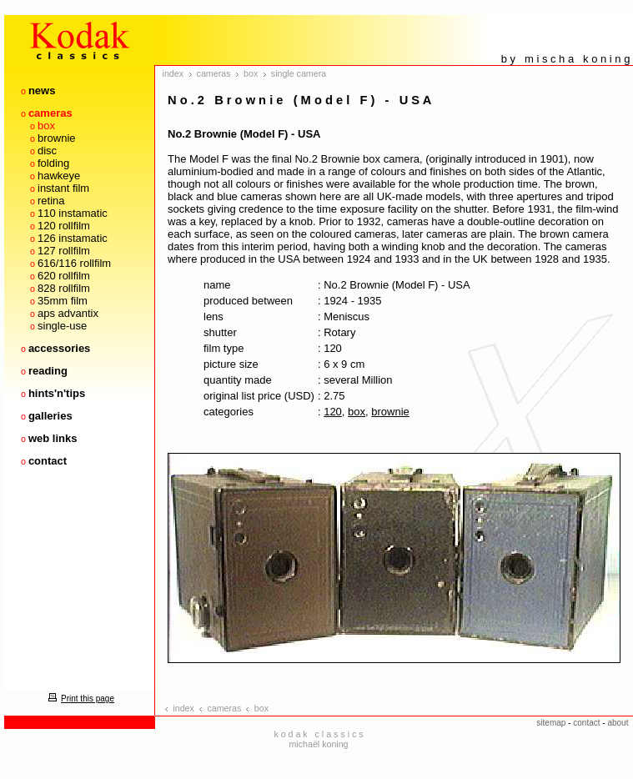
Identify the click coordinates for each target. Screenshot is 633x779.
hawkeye (59, 175)
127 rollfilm (64, 250)
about (617, 722)
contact (47, 461)
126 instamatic (73, 238)
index (173, 73)
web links (53, 438)
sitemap (550, 722)
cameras (50, 113)
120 (333, 411)
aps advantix (68, 313)
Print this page (79, 698)
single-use (62, 325)
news (42, 90)
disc (47, 150)
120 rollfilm (64, 225)
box (46, 125)
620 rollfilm (64, 275)
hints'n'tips (56, 393)
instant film (63, 188)
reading (48, 370)
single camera (298, 73)
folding (53, 163)
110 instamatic (73, 213)
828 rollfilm (64, 288)
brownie (57, 138)
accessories (59, 348)
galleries (50, 416)
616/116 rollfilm (74, 263)
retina (51, 200)
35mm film (63, 300)
